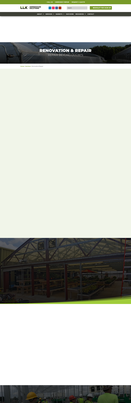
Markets (59, 14)
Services (49, 14)
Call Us (49, 2)
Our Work (70, 14)
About (39, 14)
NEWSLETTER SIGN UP (102, 8)
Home (22, 40)
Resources (80, 14)
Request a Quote (78, 2)
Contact (90, 14)
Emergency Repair (62, 2)
